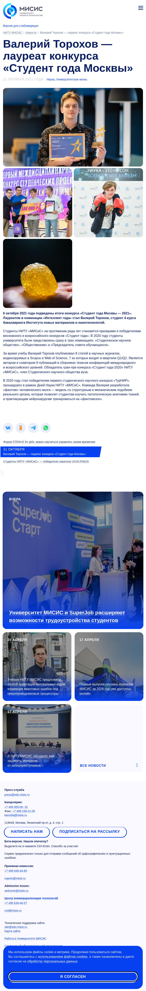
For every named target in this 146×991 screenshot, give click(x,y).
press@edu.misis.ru (17, 794)
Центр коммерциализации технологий (31, 898)
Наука (51, 79)
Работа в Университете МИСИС (25, 938)
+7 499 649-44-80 (15, 870)
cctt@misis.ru (12, 910)
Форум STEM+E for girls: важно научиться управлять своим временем (49, 441)
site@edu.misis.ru (15, 927)
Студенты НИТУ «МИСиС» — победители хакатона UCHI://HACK (46, 461)
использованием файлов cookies (63, 956)
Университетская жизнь (71, 79)
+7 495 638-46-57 (15, 903)
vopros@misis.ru (15, 878)
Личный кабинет (131, 7)
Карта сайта (12, 931)
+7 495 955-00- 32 (16, 807)
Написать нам (27, 832)
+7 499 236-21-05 (24, 811)
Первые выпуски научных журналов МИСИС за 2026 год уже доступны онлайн (106, 688)
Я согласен (73, 977)
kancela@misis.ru (15, 815)
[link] (8, 428)
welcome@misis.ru (16, 890)
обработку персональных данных (52, 961)
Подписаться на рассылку (89, 832)
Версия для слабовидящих (21, 25)
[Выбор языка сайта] (122, 7)
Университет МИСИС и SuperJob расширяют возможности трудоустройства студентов (67, 616)
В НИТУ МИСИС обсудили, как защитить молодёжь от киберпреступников (31, 760)
